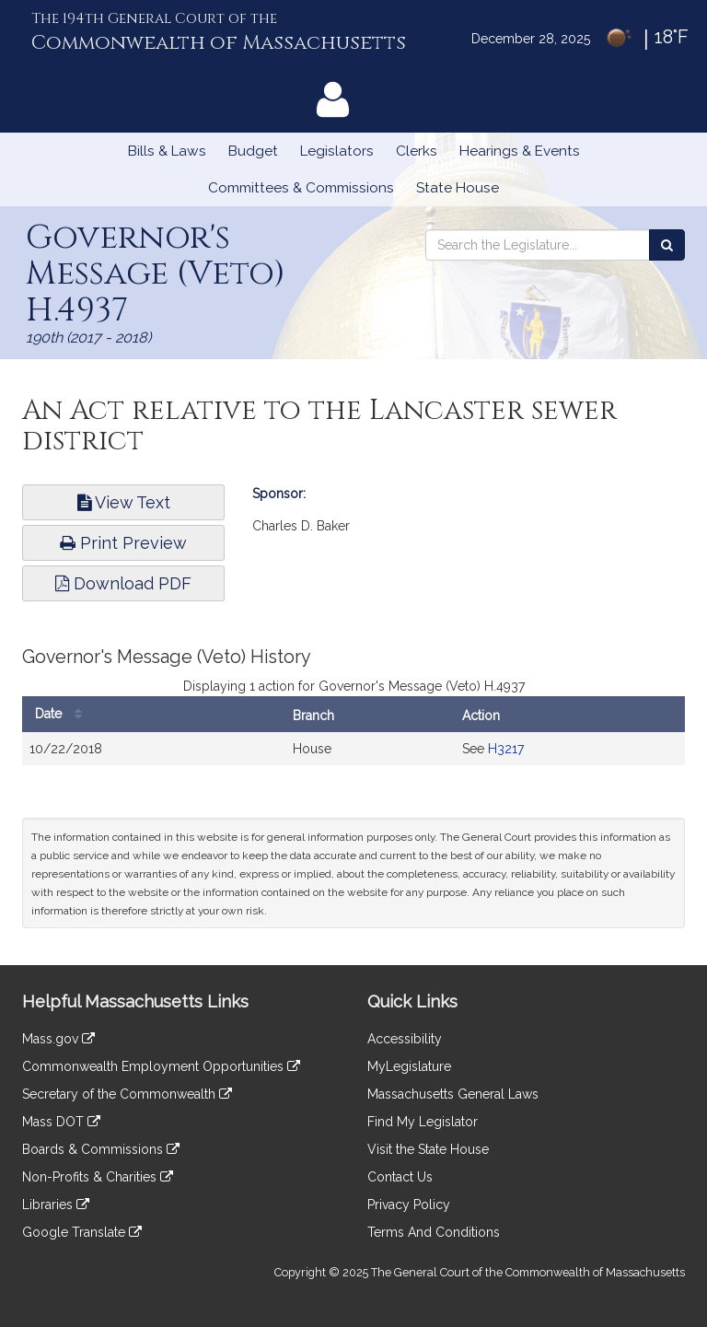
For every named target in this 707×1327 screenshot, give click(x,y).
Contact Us (400, 1177)
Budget (253, 151)
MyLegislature (409, 1066)
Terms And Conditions (433, 1232)
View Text (123, 502)
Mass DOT (61, 1121)
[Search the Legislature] (667, 245)
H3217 (506, 748)
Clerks (416, 151)
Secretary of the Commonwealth (127, 1094)
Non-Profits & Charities (97, 1177)
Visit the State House (428, 1149)
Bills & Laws (167, 151)
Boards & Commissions (101, 1149)
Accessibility (404, 1038)
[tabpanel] (353, 715)
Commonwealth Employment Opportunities (161, 1066)
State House (457, 188)
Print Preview (123, 543)
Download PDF (123, 583)
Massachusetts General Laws (453, 1094)
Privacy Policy (408, 1204)
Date (63, 714)
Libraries (55, 1204)
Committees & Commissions (301, 188)
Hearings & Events (519, 151)
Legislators (337, 151)
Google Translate (82, 1232)
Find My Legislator (422, 1121)
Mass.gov (58, 1038)
